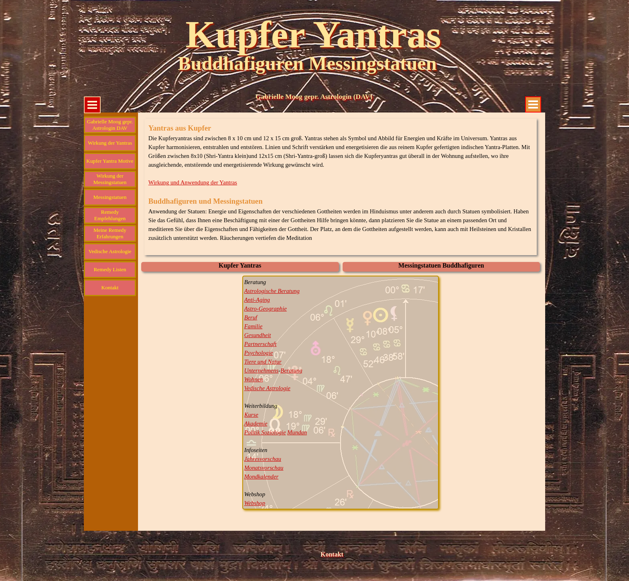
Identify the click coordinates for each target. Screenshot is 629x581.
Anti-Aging (257, 300)
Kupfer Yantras (313, 34)
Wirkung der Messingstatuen (110, 179)
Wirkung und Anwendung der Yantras (192, 182)
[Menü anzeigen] (533, 104)
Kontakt (332, 554)
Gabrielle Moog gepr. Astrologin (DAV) (314, 96)
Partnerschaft (260, 344)
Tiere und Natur (263, 361)
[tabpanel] (340, 187)
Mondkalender (261, 476)
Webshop (254, 503)
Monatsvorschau (264, 467)
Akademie (256, 423)
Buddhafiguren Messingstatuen (307, 63)
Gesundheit (257, 335)
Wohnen (253, 379)
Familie (253, 326)
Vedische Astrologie (267, 388)
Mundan (297, 432)
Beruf (251, 317)
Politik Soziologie (265, 432)
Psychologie (258, 353)
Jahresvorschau (262, 459)
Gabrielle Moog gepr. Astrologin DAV (110, 125)
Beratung (291, 370)
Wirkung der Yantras (110, 143)
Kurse (251, 414)
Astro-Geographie (265, 308)
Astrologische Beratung (272, 291)
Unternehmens (261, 370)
